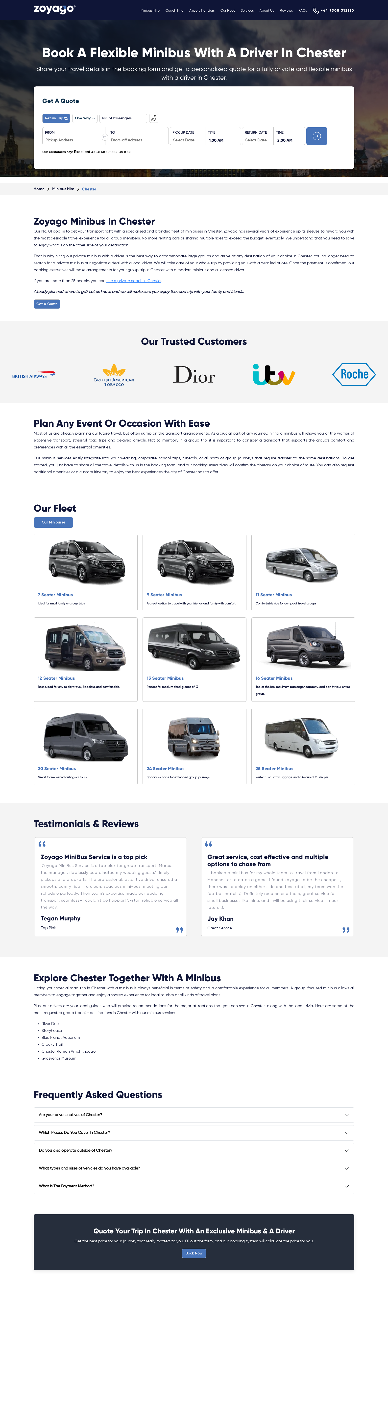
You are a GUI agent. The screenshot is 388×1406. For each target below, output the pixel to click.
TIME (211, 132)
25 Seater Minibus (274, 768)
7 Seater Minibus (55, 595)
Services (247, 10)
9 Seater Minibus (164, 595)
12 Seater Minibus (56, 678)
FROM (49, 132)
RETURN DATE (256, 132)
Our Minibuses (53, 522)
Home (39, 189)
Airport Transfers (202, 10)
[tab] (194, 1115)
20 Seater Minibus (57, 768)
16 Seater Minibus (274, 678)
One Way (85, 118)
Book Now (194, 1253)
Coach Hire (174, 10)
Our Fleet (227, 10)
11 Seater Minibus (274, 595)
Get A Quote (47, 304)
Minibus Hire (150, 10)
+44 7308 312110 (337, 10)
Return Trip (56, 118)
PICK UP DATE (183, 132)
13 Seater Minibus (165, 678)
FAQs (303, 10)
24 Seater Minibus (165, 768)
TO (112, 132)
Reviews (286, 10)
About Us (267, 10)
